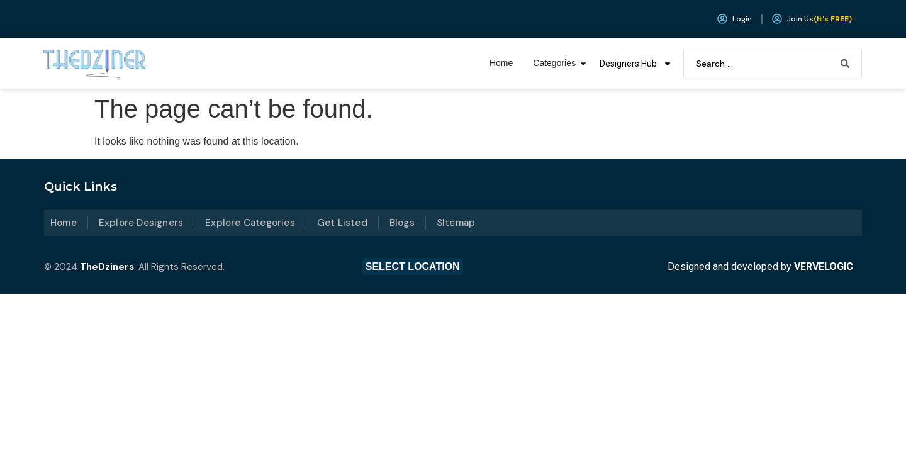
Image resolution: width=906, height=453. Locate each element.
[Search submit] (845, 63)
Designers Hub (636, 63)
